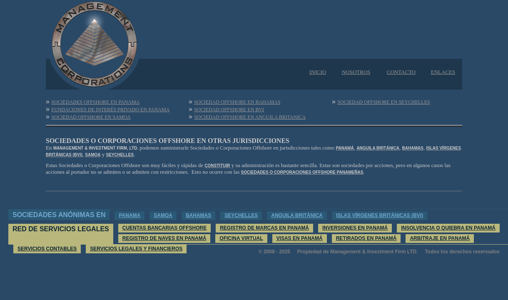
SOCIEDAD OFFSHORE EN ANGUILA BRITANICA (250, 117)
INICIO (317, 72)
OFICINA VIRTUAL (241, 238)
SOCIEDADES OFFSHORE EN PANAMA (95, 102)
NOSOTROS (356, 72)
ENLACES (443, 72)
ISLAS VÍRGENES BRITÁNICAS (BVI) (379, 215)
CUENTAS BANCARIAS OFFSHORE (164, 228)
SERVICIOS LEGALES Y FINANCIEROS (136, 249)
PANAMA (129, 215)
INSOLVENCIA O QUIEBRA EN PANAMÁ (448, 228)
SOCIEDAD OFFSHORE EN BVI (229, 109)
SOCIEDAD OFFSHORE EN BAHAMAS (237, 102)
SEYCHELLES (241, 215)
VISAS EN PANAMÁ (299, 238)
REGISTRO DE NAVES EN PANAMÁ (164, 238)
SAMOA (163, 215)
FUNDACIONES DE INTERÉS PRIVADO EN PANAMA (110, 109)
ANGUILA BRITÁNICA (297, 215)
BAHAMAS (198, 215)
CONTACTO (401, 72)
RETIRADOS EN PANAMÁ (366, 238)
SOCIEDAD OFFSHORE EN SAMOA (90, 117)
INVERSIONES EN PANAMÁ (355, 228)
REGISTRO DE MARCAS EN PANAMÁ (264, 228)
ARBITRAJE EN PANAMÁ (440, 238)
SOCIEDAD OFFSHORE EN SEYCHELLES (383, 102)
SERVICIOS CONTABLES (47, 249)
